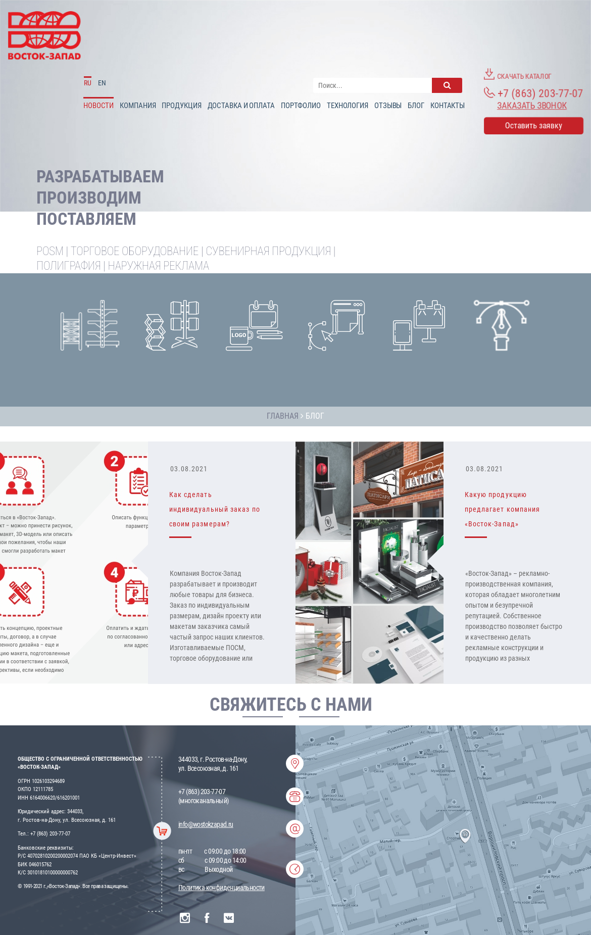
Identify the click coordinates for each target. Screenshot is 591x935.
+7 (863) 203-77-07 (533, 93)
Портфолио (301, 105)
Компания (138, 105)
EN (102, 83)
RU (87, 83)
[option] (295, 562)
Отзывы (388, 105)
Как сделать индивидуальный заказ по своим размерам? (214, 509)
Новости (98, 105)
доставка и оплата (241, 105)
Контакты (447, 105)
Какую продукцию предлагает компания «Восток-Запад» (502, 509)
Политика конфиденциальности (221, 887)
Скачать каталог (518, 74)
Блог (416, 105)
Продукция (181, 105)
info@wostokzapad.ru (205, 824)
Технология (347, 105)
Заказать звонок (532, 106)
